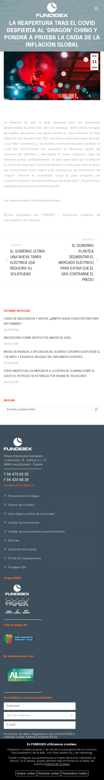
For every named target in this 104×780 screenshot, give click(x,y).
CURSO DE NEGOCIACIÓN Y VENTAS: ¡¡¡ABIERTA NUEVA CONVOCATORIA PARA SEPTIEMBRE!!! (51, 321)
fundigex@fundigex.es (19, 485)
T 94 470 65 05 (16, 475)
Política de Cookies (21, 505)
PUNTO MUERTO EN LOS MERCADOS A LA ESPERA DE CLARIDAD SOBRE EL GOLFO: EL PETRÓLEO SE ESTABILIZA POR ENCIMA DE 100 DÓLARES (49, 374)
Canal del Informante (22, 549)
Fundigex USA (17, 567)
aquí (58, 200)
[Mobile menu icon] (96, 8)
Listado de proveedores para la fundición (36, 531)
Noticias (13, 540)
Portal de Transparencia (24, 558)
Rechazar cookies (49, 773)
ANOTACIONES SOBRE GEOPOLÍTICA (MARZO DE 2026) (37, 337)
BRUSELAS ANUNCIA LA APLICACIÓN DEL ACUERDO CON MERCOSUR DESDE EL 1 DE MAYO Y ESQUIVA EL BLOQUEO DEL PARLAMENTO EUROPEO (52, 354)
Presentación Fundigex (23, 496)
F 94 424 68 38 (16, 480)
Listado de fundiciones (23, 522)
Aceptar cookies (26, 773)
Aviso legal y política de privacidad (31, 514)
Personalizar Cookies (74, 773)
